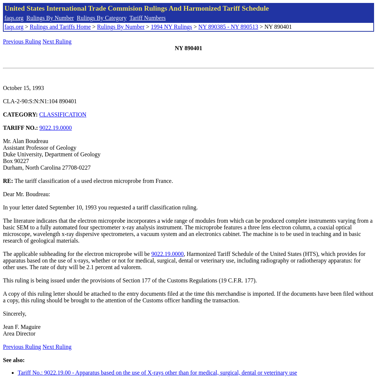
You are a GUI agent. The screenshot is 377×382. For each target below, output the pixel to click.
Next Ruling (57, 41)
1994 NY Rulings (171, 27)
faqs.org (14, 18)
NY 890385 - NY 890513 (228, 27)
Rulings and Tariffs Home (60, 27)
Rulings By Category (102, 18)
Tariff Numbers (147, 18)
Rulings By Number (50, 18)
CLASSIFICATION (63, 114)
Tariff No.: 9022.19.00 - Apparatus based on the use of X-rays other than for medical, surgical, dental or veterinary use (157, 372)
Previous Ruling (22, 41)
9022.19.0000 (55, 128)
